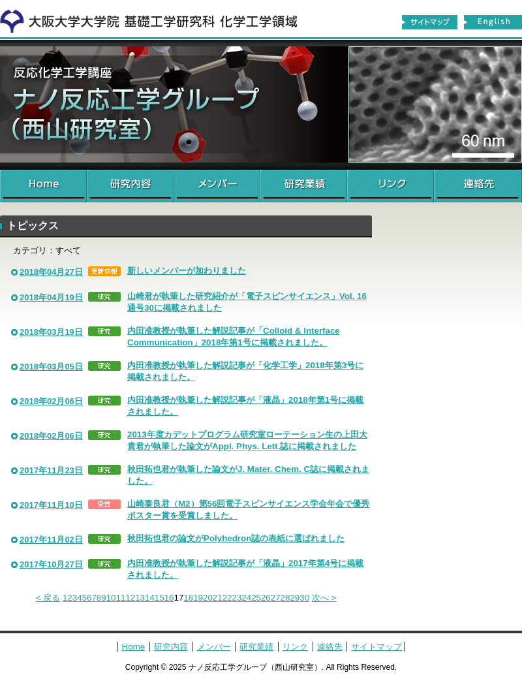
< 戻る (48, 598)
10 (111, 598)
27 (276, 598)
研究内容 (130, 186)
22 (227, 598)
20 (208, 598)
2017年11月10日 (51, 505)
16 (169, 598)
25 (256, 598)
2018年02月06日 (51, 401)
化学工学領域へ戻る (156, 18)
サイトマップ (429, 22)
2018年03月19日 (51, 332)
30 (304, 598)
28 (285, 598)
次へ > (324, 598)
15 (159, 598)
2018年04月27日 (51, 272)
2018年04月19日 (51, 297)
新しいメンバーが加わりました (186, 271)
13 (140, 598)
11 (121, 598)
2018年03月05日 (51, 366)
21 (218, 598)
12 (130, 598)
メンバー (217, 186)
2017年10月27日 (51, 564)
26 (266, 598)
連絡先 (478, 186)
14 (150, 598)
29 (294, 598)
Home (43, 186)
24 (246, 598)
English (493, 22)
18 (188, 598)
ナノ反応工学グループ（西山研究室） (261, 104)
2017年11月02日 (51, 539)
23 (236, 598)
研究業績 (303, 186)
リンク (390, 186)
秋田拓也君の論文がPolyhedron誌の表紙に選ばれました (236, 538)
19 (198, 598)
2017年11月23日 (51, 470)
